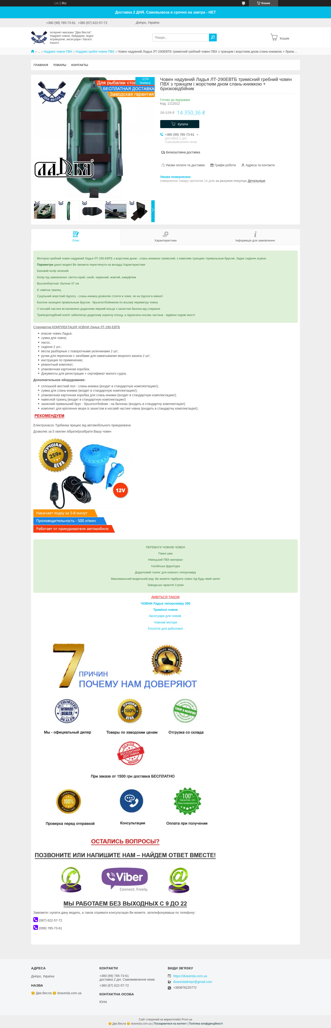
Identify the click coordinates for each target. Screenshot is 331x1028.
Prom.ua (187, 1019)
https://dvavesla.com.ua (190, 976)
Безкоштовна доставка (183, 152)
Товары (59, 65)
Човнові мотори (165, 622)
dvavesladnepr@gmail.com (192, 982)
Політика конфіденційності (206, 1023)
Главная (41, 65)
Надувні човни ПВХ (58, 51)
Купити (183, 124)
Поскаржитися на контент (170, 1023)
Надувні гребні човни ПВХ (95, 51)
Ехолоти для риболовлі (165, 628)
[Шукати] (213, 37)
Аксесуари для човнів (165, 616)
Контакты (79, 65)
